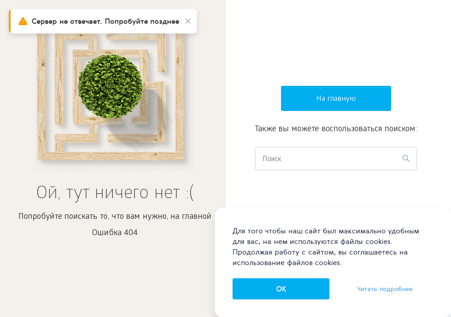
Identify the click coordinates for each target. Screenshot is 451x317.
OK (281, 289)
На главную (336, 99)
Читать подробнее (385, 289)
